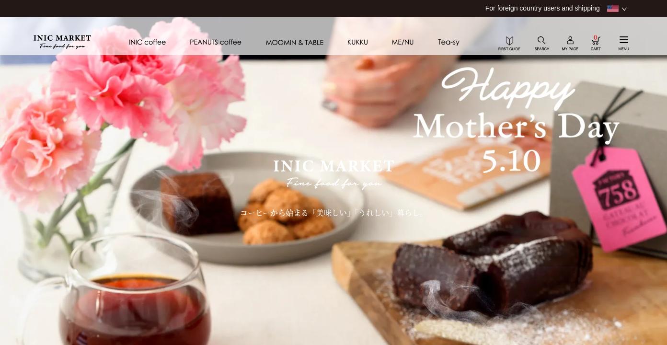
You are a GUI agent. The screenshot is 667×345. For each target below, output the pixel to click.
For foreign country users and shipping (542, 8)
